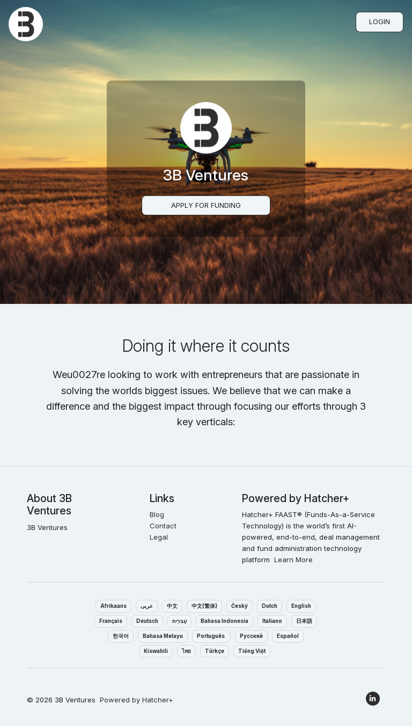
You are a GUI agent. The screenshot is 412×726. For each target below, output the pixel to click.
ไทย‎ (186, 651)
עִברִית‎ (179, 621)
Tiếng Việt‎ (252, 651)
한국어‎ (121, 636)
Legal (159, 537)
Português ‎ (211, 636)
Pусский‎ (251, 636)
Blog (157, 514)
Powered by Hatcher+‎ (136, 699)
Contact (163, 525)
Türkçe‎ (214, 651)
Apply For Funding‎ (206, 205)
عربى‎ (147, 606)
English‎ (301, 606)
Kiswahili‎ (156, 651)
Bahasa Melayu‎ (163, 636)
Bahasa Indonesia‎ (224, 621)
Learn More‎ (293, 559)
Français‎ (110, 621)
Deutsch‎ (147, 621)
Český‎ (239, 606)
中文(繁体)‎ (204, 606)
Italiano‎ (272, 621)
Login (379, 21)
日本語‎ (304, 621)
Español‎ (288, 636)
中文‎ (172, 606)
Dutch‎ (269, 606)
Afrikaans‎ (113, 606)
